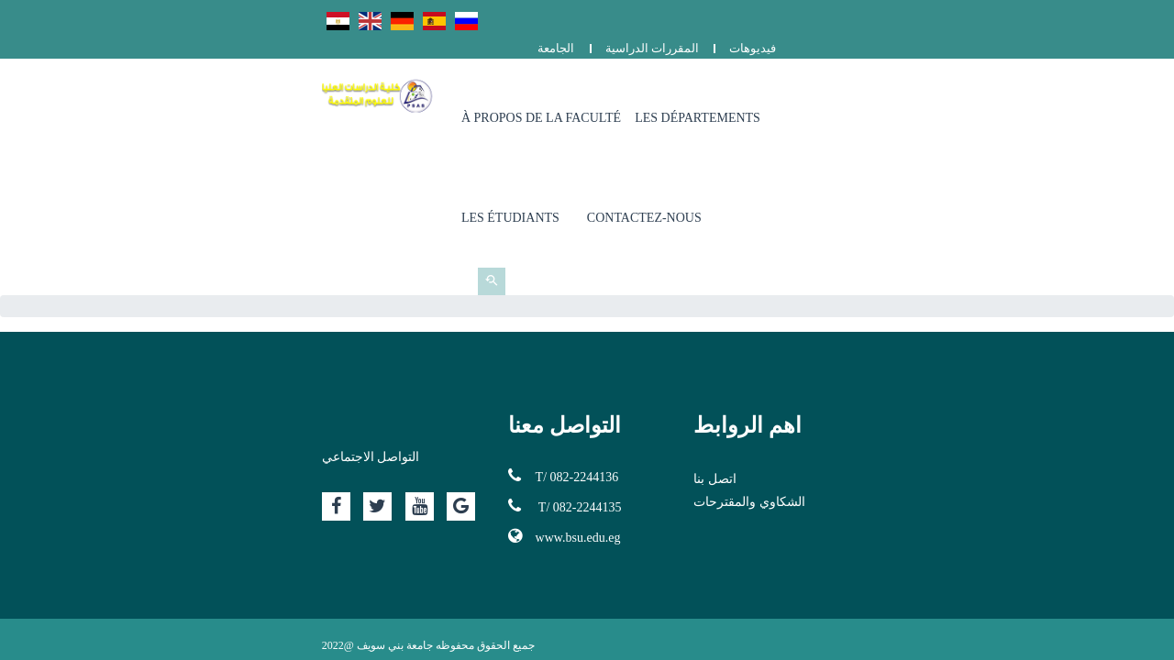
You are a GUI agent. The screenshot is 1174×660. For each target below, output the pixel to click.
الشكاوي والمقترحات (840, 348)
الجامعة (903, 16)
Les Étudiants (885, 91)
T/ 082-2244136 (472, 322)
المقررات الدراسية (1000, 16)
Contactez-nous (1019, 91)
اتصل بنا (805, 325)
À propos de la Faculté (590, 91)
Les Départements (746, 91)
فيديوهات (1100, 16)
